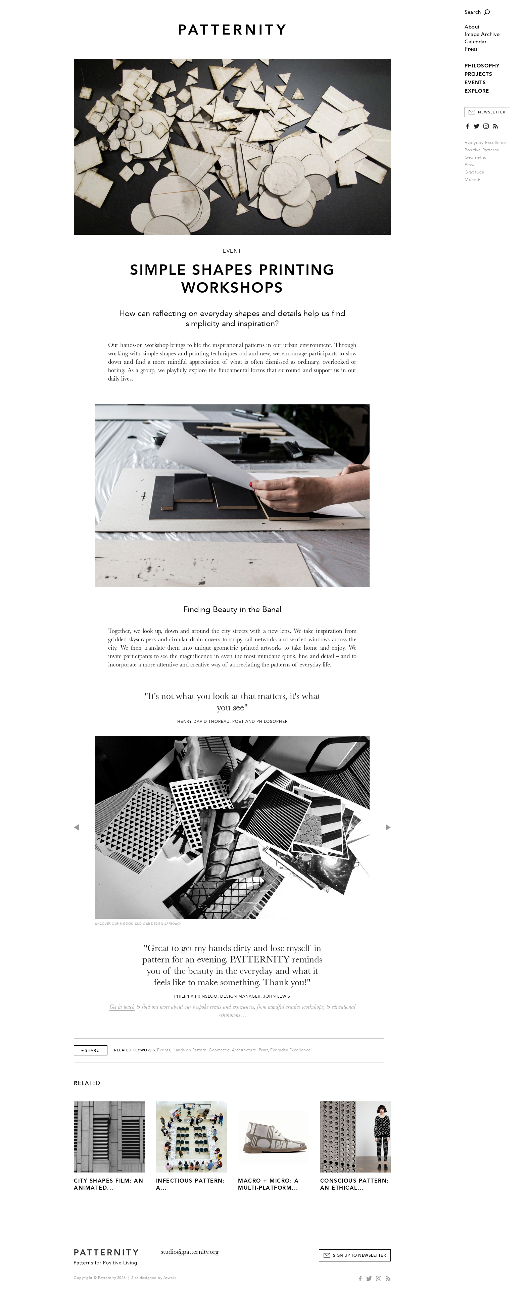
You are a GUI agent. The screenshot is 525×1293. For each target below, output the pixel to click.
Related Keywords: (135, 1050)
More (472, 179)
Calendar (476, 42)
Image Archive (482, 34)
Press (471, 49)
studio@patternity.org (190, 1251)
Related (87, 1083)
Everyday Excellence (486, 142)
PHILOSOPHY (482, 66)
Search (473, 12)
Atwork (170, 1278)
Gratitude (474, 172)
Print (263, 1050)
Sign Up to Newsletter (359, 1255)
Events (163, 1050)
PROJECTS (478, 74)
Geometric (475, 157)
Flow (469, 164)
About (472, 27)
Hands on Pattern (189, 1050)
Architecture (244, 1050)
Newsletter (492, 112)
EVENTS (475, 83)
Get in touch (122, 1006)
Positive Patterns (482, 150)
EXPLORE (477, 91)
